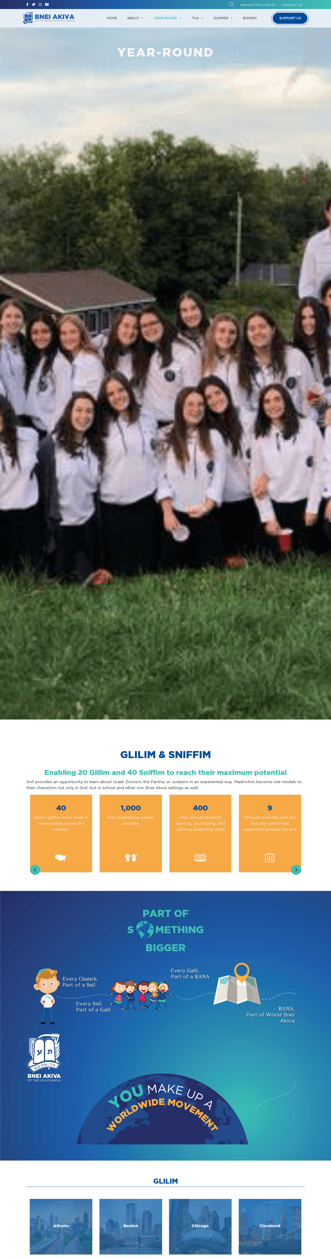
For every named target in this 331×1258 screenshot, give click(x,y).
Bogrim (249, 18)
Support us (290, 18)
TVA (198, 18)
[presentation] (35, 870)
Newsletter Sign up (257, 5)
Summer (223, 18)
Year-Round (168, 18)
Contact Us (292, 5)
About (135, 18)
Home (112, 18)
